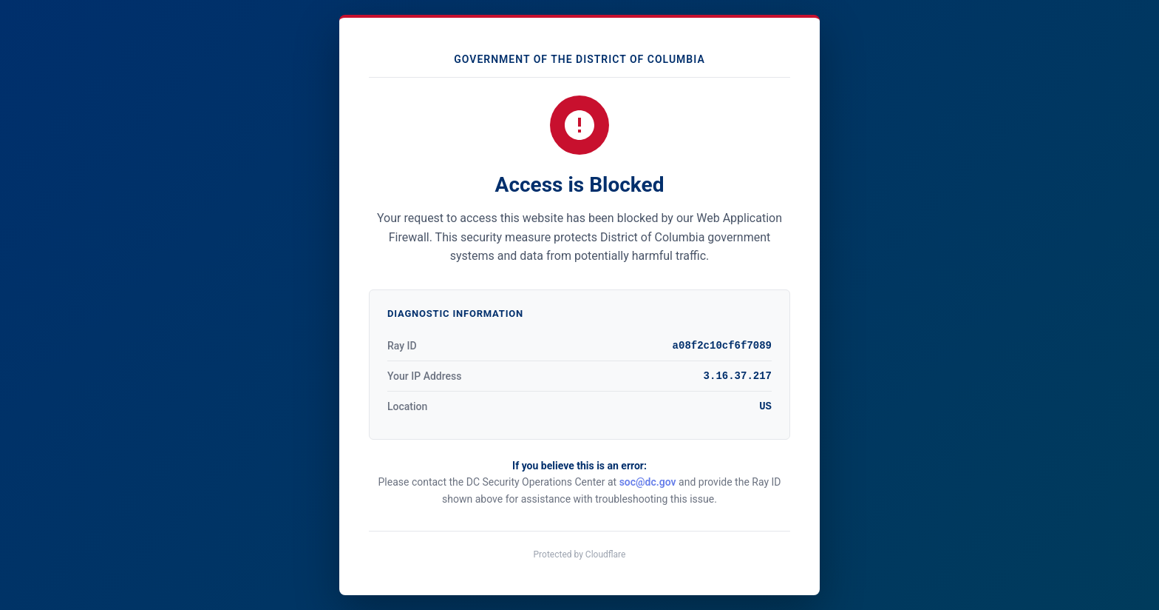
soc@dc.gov (647, 482)
